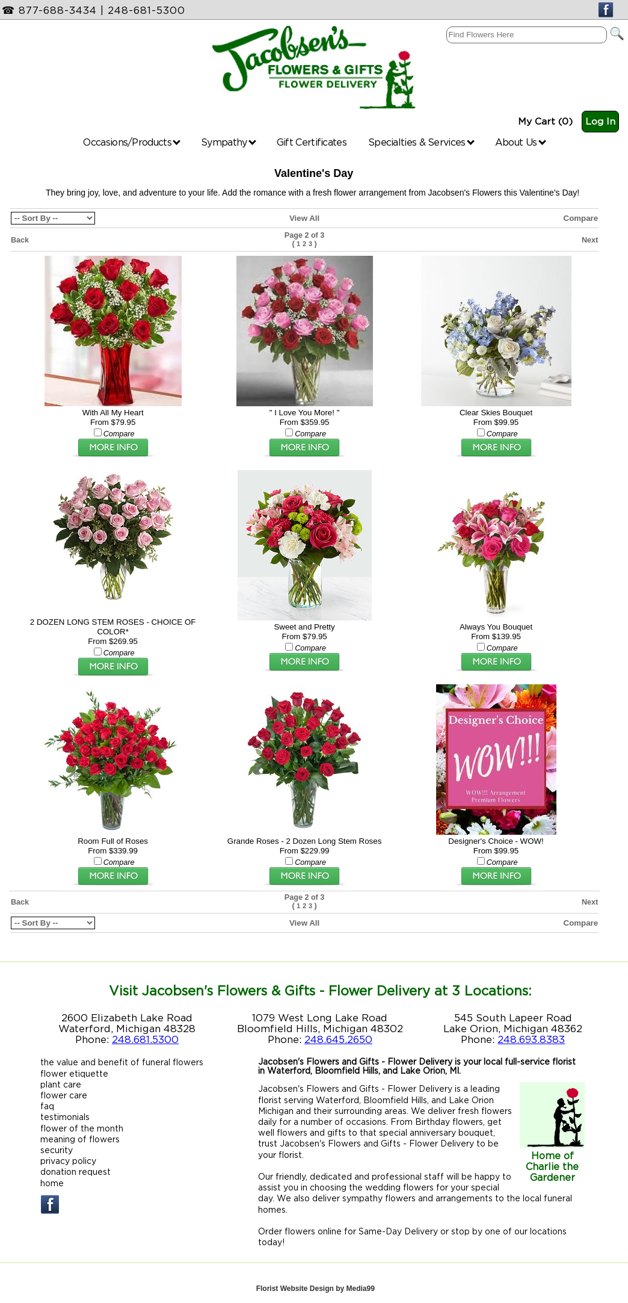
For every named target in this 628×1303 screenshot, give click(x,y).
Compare (581, 218)
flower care (63, 1095)
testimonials (65, 1116)
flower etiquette (74, 1073)
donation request (75, 1171)
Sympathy (228, 142)
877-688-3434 (58, 10)
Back (20, 240)
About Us (520, 142)
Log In (600, 121)
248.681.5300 (145, 1039)
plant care (60, 1084)
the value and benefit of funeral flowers (121, 1061)
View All (304, 218)
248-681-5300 (146, 10)
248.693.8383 (531, 1039)
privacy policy (68, 1160)
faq (47, 1105)
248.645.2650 (338, 1039)
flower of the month (81, 1128)
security (56, 1149)
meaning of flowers (80, 1139)
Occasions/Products (131, 142)
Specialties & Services (421, 142)
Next (590, 240)
